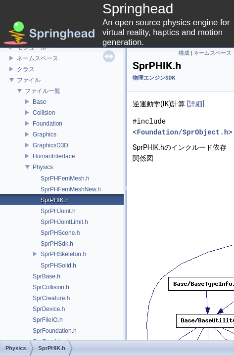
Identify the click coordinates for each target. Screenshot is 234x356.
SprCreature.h (51, 298)
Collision (44, 112)
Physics (43, 167)
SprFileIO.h (48, 319)
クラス (26, 69)
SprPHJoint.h (58, 211)
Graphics (44, 134)
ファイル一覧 (42, 91)
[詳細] (195, 104)
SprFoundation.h (55, 330)
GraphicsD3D (50, 145)
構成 (184, 53)
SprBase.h (46, 276)
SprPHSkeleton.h (63, 254)
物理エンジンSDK (154, 78)
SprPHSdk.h (57, 243)
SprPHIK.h (55, 200)
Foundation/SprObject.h (182, 132)
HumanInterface (54, 156)
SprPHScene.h (60, 232)
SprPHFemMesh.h (65, 178)
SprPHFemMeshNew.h (71, 189)
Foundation (47, 123)
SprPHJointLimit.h (64, 222)
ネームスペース (37, 58)
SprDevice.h (49, 309)
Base (39, 101)
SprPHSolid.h (58, 265)
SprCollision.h (51, 287)
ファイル (29, 80)
